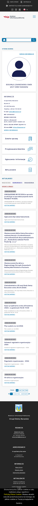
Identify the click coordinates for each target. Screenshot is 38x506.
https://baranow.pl (19, 127)
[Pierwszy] (9, 394)
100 (27, 390)
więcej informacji (27, 54)
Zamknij (19, 503)
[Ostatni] (29, 394)
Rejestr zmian (19, 470)
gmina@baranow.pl (15, 111)
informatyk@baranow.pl (19, 437)
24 (23, 394)
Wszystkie (6, 182)
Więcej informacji (11, 130)
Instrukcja (25, 2)
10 (17, 390)
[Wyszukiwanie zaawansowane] (18, 39)
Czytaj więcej (9, 205)
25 (20, 390)
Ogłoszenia (29, 182)
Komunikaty (17, 182)
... (20, 394)
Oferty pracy (7, 186)
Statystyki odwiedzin (19, 472)
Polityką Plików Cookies (13, 494)
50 (23, 390)
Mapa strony (12, 2)
